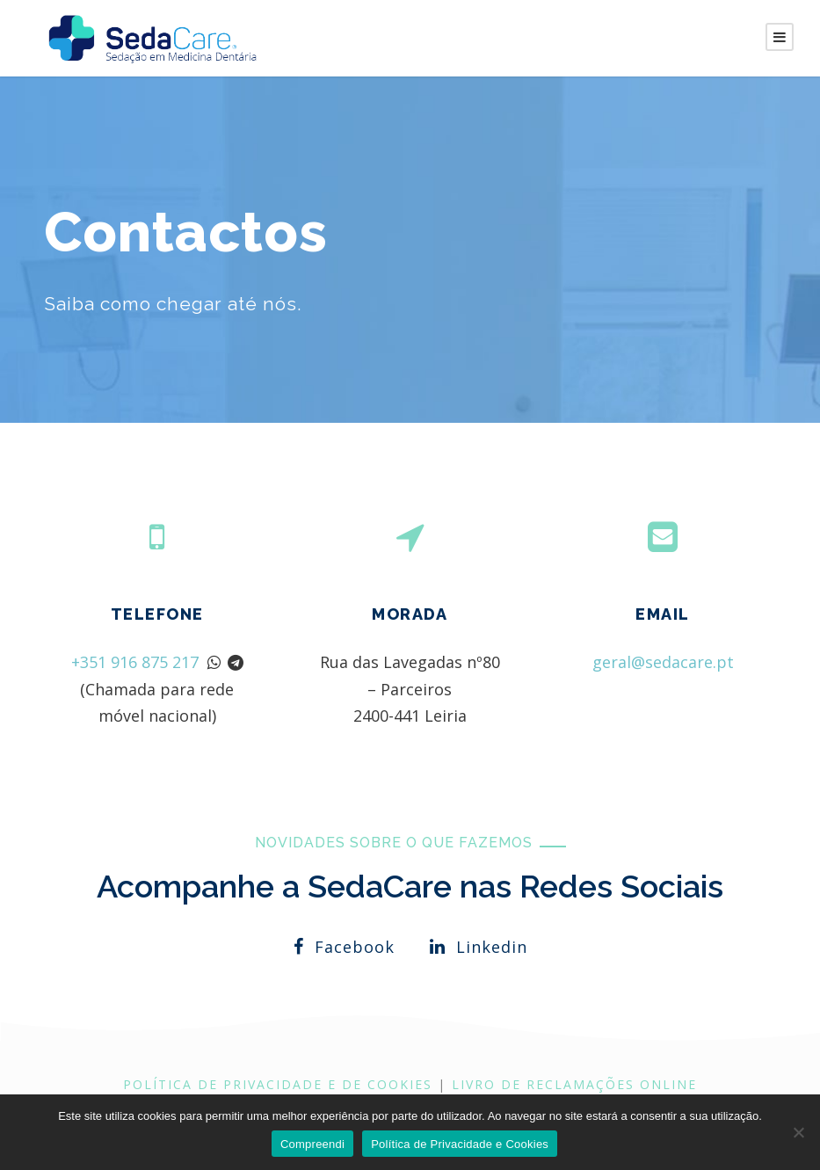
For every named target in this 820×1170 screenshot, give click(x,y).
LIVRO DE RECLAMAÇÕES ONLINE (574, 1084)
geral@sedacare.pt (663, 660)
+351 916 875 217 (135, 661)
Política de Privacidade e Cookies (459, 1144)
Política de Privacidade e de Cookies (277, 1084)
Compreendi (312, 1144)
